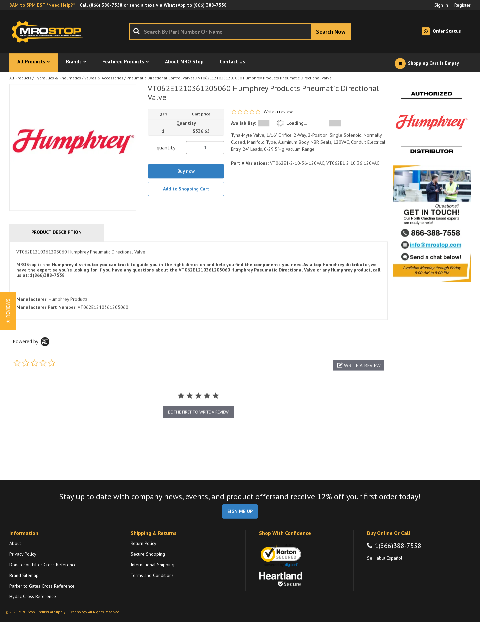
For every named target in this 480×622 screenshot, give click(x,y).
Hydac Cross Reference (32, 596)
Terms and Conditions (152, 575)
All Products (20, 77)
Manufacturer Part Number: (46, 307)
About (15, 543)
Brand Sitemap (24, 575)
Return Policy (143, 543)
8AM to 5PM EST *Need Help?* (42, 5)
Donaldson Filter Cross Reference (43, 565)
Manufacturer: (31, 299)
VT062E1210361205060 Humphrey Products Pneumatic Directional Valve (265, 77)
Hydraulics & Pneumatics (58, 77)
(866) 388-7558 (105, 5)
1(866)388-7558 (398, 545)
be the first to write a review (198, 412)
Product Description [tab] (56, 232)
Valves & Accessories (103, 77)
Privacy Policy (22, 554)
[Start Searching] (331, 31)
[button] (358, 365)
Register (462, 5)
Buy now (186, 171)
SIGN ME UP (240, 511)
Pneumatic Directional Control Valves (161, 77)
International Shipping (152, 565)
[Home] (49, 32)
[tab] (198, 280)
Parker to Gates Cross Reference (42, 586)
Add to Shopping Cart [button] (186, 189)
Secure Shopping (148, 554)
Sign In (441, 5)
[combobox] (240, 31)
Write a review (278, 111)
